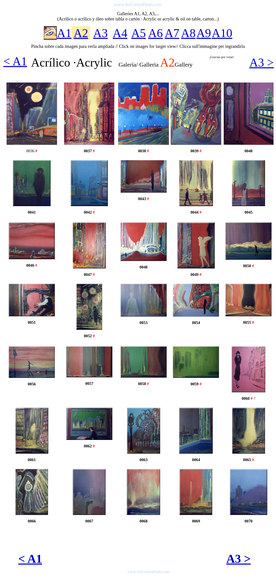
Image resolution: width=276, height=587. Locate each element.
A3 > (261, 62)
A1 (64, 33)
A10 (222, 33)
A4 (120, 33)
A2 (80, 33)
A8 (188, 33)
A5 (138, 33)
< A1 (15, 61)
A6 (155, 33)
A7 (172, 33)
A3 (100, 33)
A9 (203, 33)
